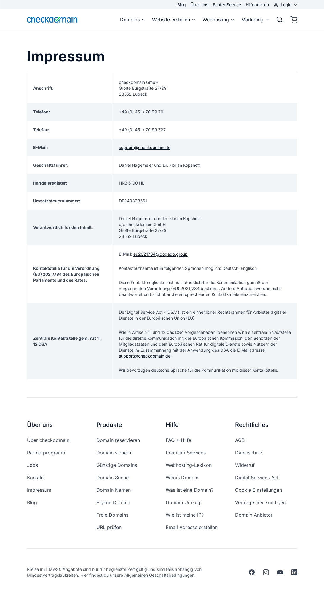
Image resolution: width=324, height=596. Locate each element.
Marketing (255, 20)
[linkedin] (294, 572)
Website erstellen (173, 20)
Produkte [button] (109, 424)
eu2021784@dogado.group (160, 254)
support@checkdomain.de (144, 147)
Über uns (199, 4)
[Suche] (279, 19)
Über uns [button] (40, 424)
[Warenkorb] (292, 19)
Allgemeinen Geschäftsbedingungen (159, 575)
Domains (132, 20)
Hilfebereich (257, 4)
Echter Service (227, 4)
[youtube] (280, 572)
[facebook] (252, 572)
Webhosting (218, 20)
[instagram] (266, 572)
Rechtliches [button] (252, 424)
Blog (181, 4)
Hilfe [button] (172, 424)
